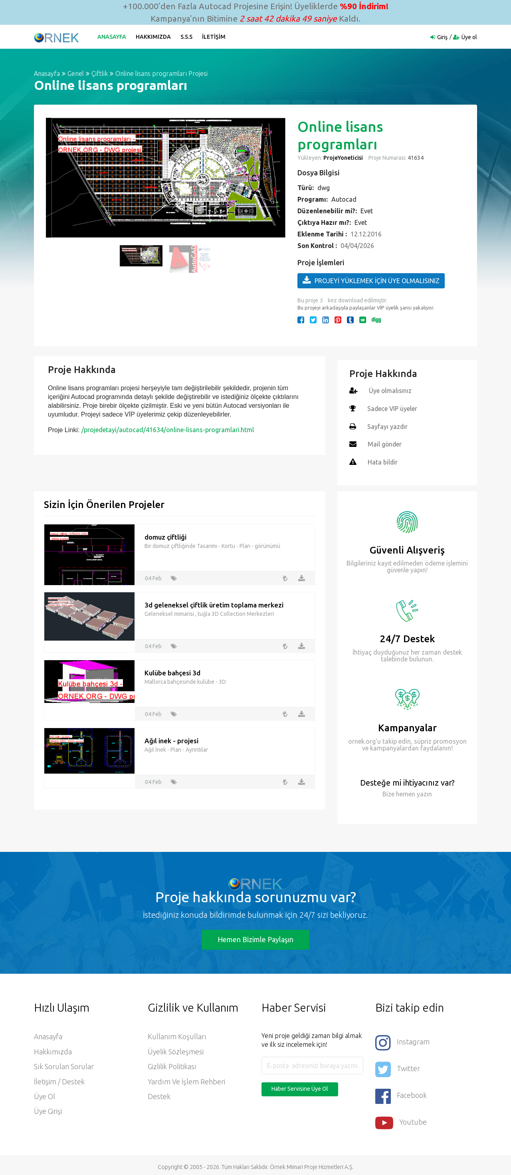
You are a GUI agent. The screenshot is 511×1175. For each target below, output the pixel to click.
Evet (366, 210)
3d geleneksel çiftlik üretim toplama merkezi (214, 603)
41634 (415, 158)
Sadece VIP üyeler (392, 408)
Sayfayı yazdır (387, 425)
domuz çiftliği (165, 536)
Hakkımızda (153, 37)
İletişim (214, 37)
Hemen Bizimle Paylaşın (255, 938)
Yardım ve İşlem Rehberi (187, 1081)
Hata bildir (383, 460)
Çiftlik (99, 73)
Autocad (344, 199)
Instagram (402, 1041)
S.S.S (187, 37)
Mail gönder (385, 443)
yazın (423, 792)
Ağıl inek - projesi (171, 739)
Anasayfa (112, 37)
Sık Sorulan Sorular (64, 1066)
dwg (323, 187)
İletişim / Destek (59, 1081)
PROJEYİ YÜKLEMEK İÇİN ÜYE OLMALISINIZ (371, 280)
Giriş (442, 37)
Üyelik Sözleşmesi (176, 1051)
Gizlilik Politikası (172, 1066)
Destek (159, 1096)
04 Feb (153, 577)
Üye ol (469, 37)
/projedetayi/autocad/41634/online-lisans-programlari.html (167, 429)
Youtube (401, 1119)
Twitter (397, 1067)
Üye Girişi (48, 1111)
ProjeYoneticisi (343, 158)
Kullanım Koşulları (177, 1036)
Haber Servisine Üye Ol (299, 1087)
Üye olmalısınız (390, 390)
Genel (75, 73)
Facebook (401, 1093)
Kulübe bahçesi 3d (172, 671)
